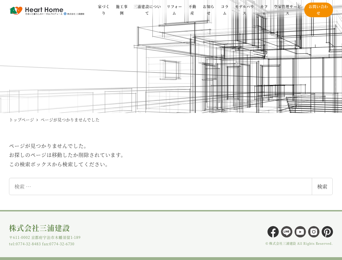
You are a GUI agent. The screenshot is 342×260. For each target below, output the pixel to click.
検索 (322, 186)
